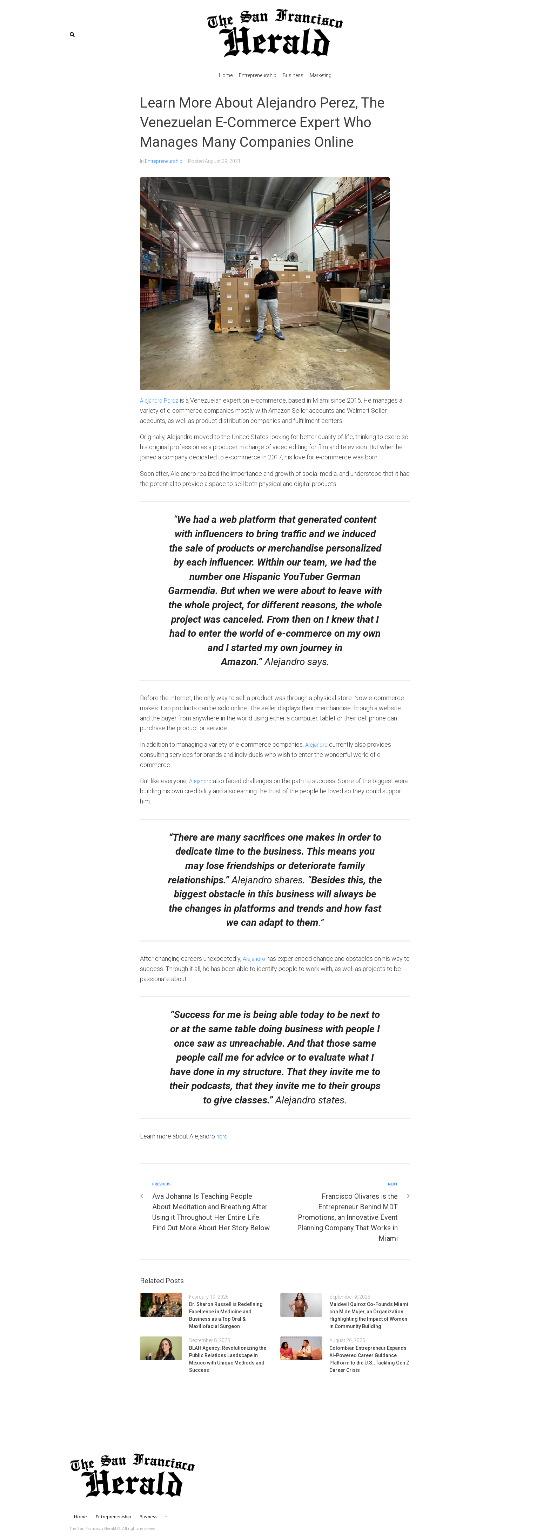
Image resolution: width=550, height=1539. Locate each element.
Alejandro (318, 744)
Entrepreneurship (163, 161)
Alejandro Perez (161, 400)
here (222, 1136)
